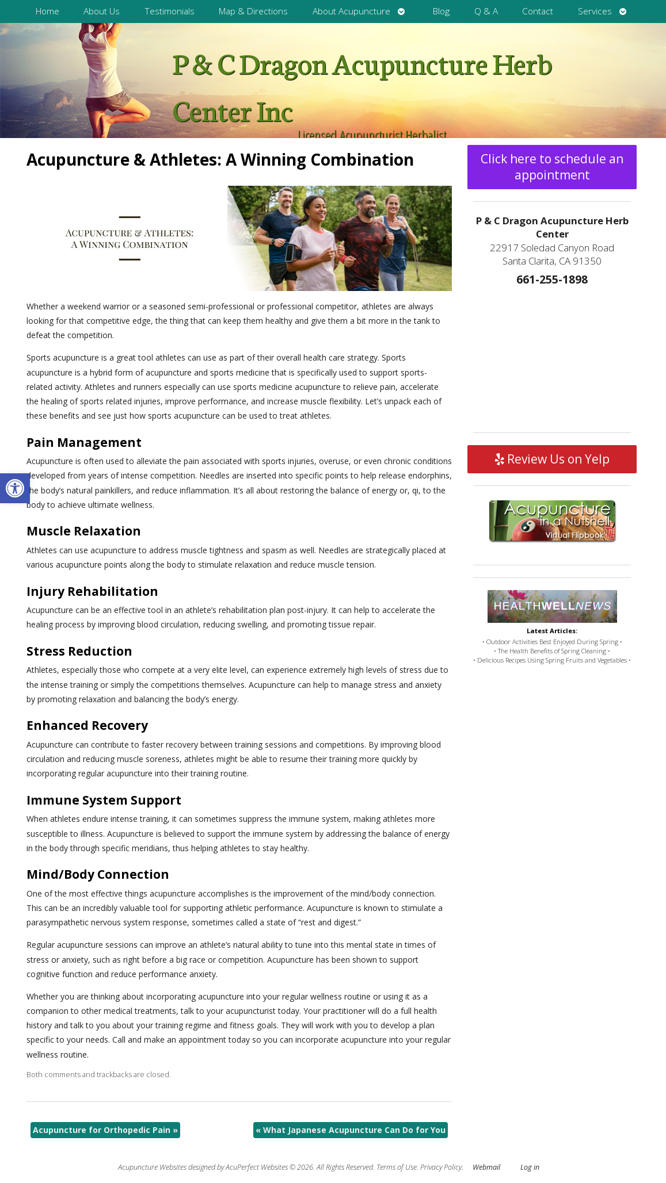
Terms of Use (396, 1167)
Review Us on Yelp (552, 459)
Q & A (486, 11)
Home (47, 11)
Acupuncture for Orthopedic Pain (105, 1129)
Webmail (486, 1167)
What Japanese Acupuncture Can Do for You (351, 1129)
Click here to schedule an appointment (552, 167)
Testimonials (169, 11)
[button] (15, 488)
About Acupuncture (351, 11)
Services (595, 11)
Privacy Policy (441, 1167)
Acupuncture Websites (152, 1167)
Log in (529, 1167)
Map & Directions (253, 11)
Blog (441, 11)
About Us (101, 11)
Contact (537, 11)
